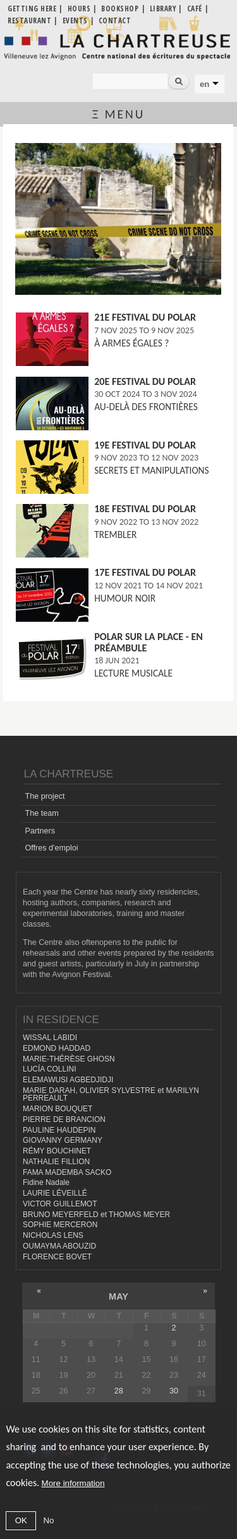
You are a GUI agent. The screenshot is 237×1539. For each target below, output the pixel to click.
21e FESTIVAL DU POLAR (145, 317)
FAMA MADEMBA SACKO (67, 1172)
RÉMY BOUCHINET (57, 1151)
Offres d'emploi (51, 848)
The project (44, 796)
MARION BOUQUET (57, 1108)
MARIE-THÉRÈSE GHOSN (69, 1059)
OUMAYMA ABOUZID (59, 1246)
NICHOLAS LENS (53, 1235)
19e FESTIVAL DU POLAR (145, 445)
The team (41, 813)
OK (21, 1520)
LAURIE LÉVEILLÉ (55, 1193)
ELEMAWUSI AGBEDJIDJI (68, 1079)
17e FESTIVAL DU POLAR (145, 572)
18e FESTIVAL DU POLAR (145, 509)
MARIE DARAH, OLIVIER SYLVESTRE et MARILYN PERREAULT (111, 1094)
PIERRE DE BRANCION (64, 1119)
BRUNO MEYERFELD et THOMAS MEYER (96, 1214)
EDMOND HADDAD (56, 1048)
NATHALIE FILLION (56, 1161)
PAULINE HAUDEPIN (59, 1130)
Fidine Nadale (46, 1182)
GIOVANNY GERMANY (62, 1140)
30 (173, 1391)
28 (118, 1391)
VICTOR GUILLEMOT (60, 1203)
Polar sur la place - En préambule (148, 642)
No (48, 1520)
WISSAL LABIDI (50, 1037)
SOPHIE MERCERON (60, 1224)
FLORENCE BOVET (57, 1256)
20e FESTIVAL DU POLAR (145, 381)
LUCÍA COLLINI (49, 1069)
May (118, 1296)
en (204, 84)
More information (73, 1483)
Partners (40, 831)
